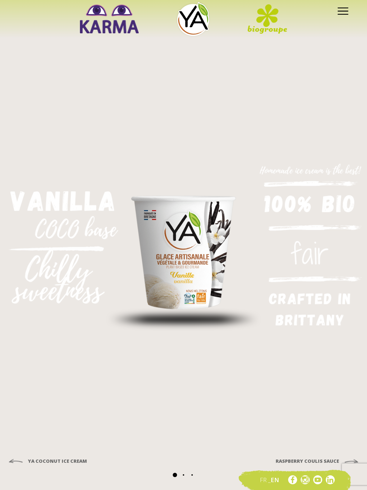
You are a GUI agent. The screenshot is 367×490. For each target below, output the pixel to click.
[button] (175, 475)
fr (264, 480)
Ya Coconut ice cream (57, 461)
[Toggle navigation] (341, 10)
